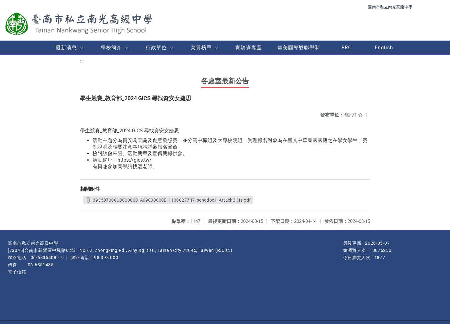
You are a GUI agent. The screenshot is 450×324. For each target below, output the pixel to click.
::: (82, 61)
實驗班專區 (248, 48)
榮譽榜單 (201, 48)
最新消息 (66, 48)
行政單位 (156, 48)
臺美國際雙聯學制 (299, 48)
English (384, 48)
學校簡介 (111, 48)
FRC (347, 48)
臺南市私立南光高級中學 (390, 7)
